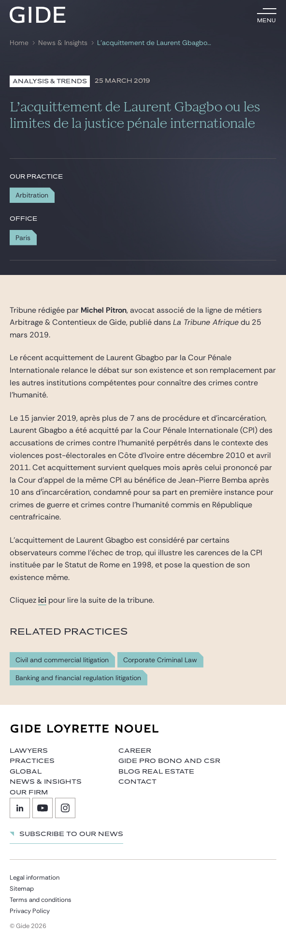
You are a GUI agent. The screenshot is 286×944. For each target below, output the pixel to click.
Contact (137, 781)
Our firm (29, 792)
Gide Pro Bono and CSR (169, 761)
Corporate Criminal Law (160, 660)
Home (19, 42)
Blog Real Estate (156, 771)
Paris (22, 237)
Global (26, 771)
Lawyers (29, 750)
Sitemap (22, 888)
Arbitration (31, 195)
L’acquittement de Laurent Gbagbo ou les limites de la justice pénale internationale (154, 42)
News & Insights (62, 42)
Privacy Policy (30, 911)
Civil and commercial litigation (62, 660)
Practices (32, 761)
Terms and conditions (41, 900)
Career (134, 750)
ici (42, 600)
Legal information (34, 877)
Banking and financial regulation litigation (78, 678)
